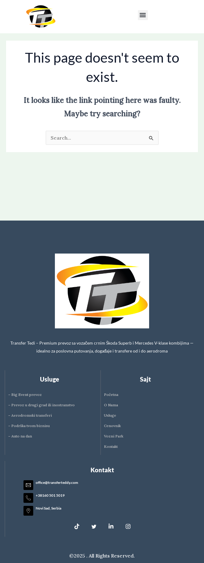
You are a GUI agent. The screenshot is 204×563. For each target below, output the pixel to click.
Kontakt (111, 446)
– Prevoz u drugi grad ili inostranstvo (41, 405)
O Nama (111, 405)
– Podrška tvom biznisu (29, 425)
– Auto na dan (20, 436)
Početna (111, 394)
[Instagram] (128, 526)
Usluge (110, 415)
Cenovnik (112, 425)
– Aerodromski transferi (30, 415)
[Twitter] (94, 526)
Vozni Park (113, 436)
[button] (143, 15)
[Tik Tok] (77, 526)
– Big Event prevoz (25, 394)
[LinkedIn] (111, 526)
